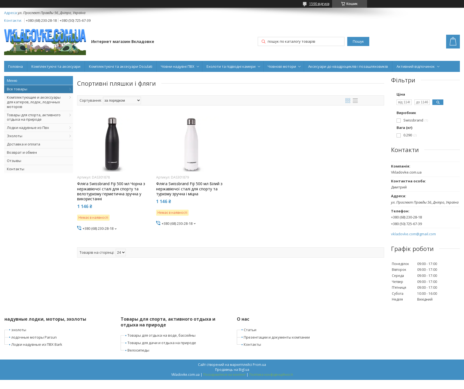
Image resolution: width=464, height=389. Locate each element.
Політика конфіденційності (271, 374)
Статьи (250, 329)
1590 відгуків (319, 3)
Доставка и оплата (23, 144)
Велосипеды (138, 350)
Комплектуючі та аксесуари (55, 66)
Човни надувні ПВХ (177, 66)
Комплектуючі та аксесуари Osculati (120, 66)
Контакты (15, 168)
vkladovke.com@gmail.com (413, 234)
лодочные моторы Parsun (34, 337)
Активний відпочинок (416, 66)
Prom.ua (259, 364)
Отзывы (14, 160)
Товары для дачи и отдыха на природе (161, 342)
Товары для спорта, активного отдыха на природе (34, 117)
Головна (15, 66)
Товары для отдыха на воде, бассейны (161, 335)
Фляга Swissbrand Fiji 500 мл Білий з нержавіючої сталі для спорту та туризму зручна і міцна (189, 188)
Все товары (17, 89)
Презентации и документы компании (277, 337)
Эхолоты (14, 135)
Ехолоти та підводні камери (231, 66)
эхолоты (18, 329)
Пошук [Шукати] (358, 41)
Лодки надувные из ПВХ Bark (36, 344)
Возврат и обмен (22, 152)
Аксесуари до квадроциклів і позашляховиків (348, 66)
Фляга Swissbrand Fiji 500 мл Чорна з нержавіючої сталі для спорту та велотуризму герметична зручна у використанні (111, 191)
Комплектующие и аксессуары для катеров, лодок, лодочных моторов (34, 102)
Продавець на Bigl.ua (232, 369)
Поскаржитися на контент (224, 374)
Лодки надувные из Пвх (28, 127)
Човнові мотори (282, 66)
